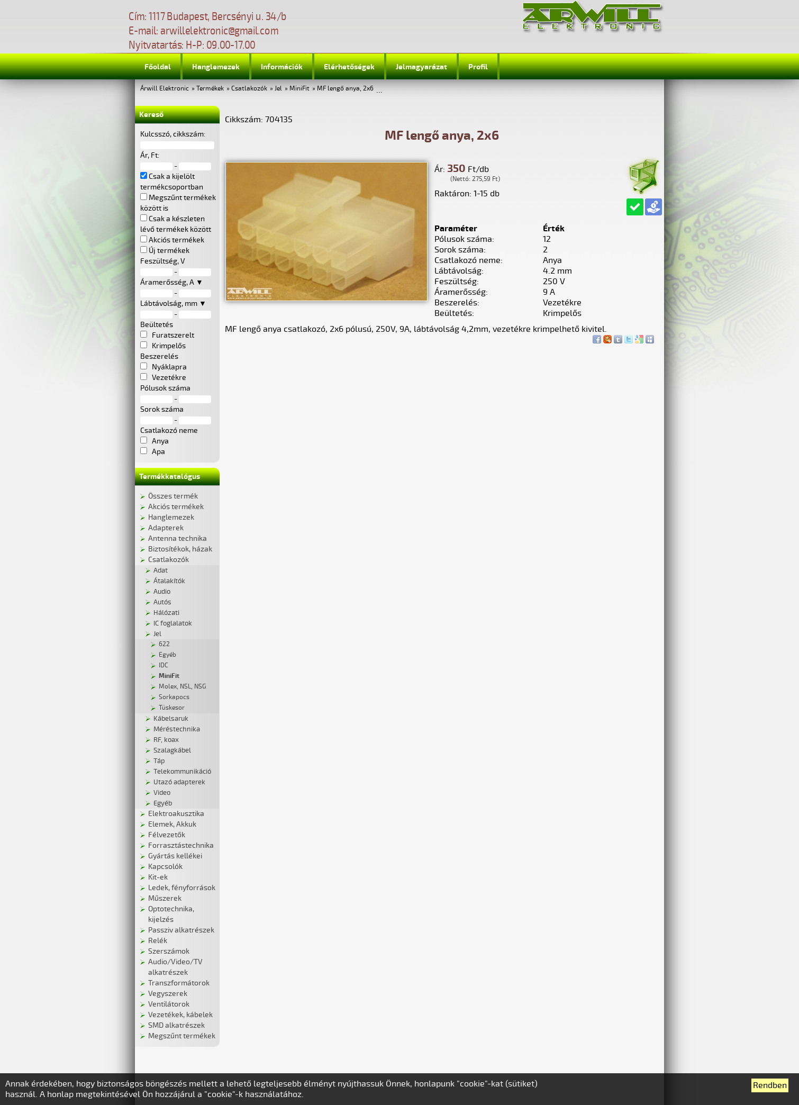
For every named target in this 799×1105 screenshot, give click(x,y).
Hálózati (166, 613)
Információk (282, 66)
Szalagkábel (172, 750)
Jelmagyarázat (421, 66)
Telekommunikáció (182, 771)
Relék (157, 940)
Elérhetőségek (349, 66)
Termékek (210, 89)
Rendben (770, 1085)
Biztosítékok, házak (180, 549)
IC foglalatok (172, 623)
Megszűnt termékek (181, 1035)
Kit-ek (158, 877)
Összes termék (173, 496)
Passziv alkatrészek (181, 930)
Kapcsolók (165, 866)
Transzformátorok (179, 983)
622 (164, 644)
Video (161, 793)
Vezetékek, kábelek (180, 1014)
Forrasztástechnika (181, 845)
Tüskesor (172, 708)
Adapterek (166, 527)
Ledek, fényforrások (181, 887)
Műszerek (164, 898)
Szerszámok (168, 951)
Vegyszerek (167, 993)
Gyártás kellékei (175, 856)
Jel (278, 89)
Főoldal (157, 66)
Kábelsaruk (170, 718)
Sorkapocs (174, 697)
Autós (162, 602)
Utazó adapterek (179, 782)
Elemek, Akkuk (172, 824)
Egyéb (167, 655)
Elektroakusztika (176, 813)
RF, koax (166, 740)
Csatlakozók (249, 89)
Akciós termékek (176, 506)
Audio (161, 591)
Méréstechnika (176, 729)
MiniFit (299, 89)
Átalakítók (169, 581)
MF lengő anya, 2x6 (345, 89)
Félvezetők (166, 834)
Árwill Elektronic (164, 89)
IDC (163, 665)
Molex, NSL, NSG (182, 687)
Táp (159, 761)
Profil (478, 66)
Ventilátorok (168, 1004)
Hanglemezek (216, 66)
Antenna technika (177, 538)
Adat (160, 570)
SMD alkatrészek (176, 1025)
